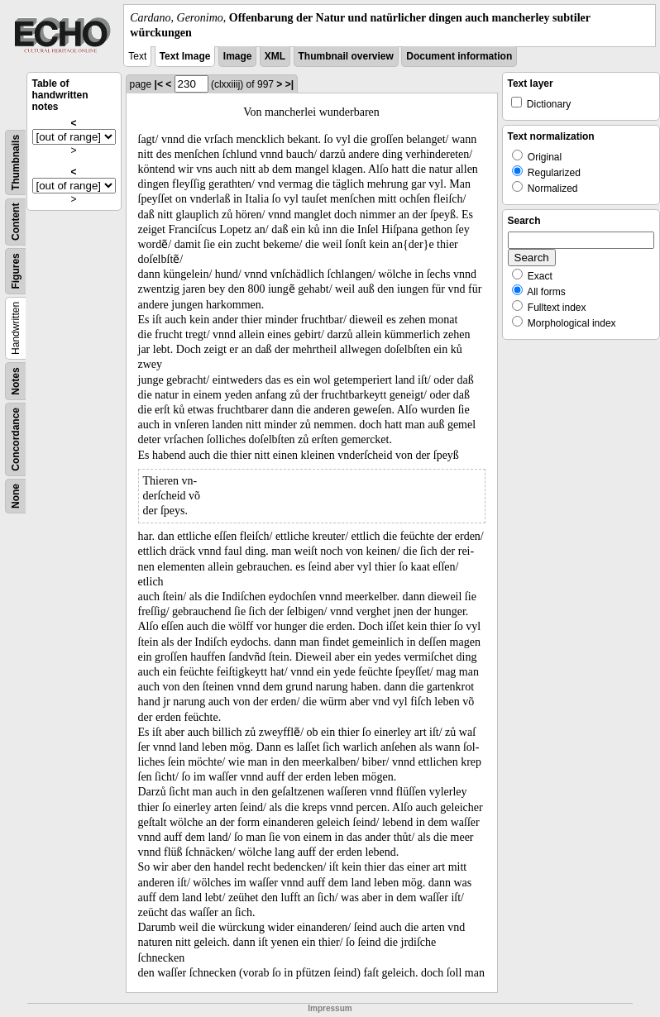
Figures (16, 271)
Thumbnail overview (346, 56)
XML (275, 56)
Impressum (330, 1008)
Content (16, 222)
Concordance (16, 439)
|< (159, 84)
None (16, 496)
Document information (459, 56)
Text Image (185, 56)
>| (289, 84)
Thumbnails (16, 162)
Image (237, 56)
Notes (16, 381)
